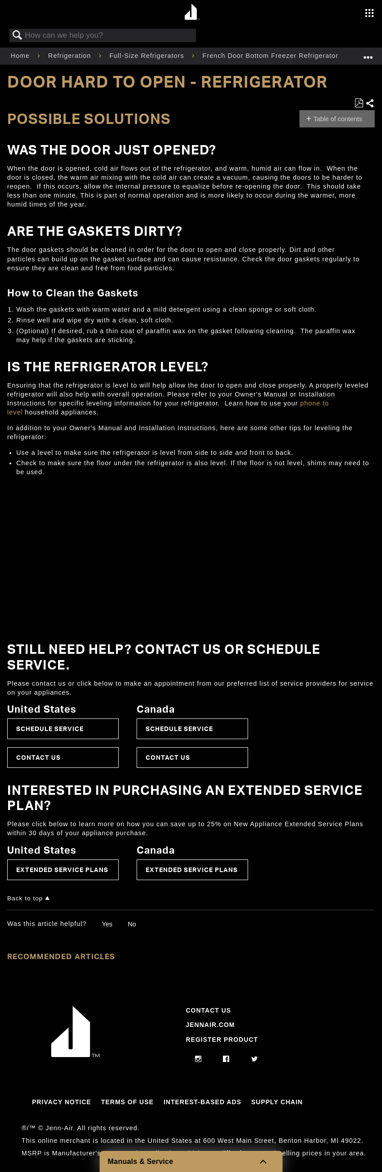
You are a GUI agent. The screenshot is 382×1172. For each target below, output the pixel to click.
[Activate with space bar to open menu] (369, 14)
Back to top (25, 898)
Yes (107, 924)
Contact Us (38, 757)
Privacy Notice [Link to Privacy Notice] (61, 1102)
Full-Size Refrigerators (147, 55)
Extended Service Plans (62, 869)
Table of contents (337, 119)
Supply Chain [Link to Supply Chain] (277, 1102)
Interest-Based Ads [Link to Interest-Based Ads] (202, 1102)
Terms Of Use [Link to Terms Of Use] (127, 1102)
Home (21, 55)
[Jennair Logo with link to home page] (75, 1055)
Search (17, 36)
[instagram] (198, 1059)
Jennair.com (210, 1024)
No (132, 924)
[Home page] (192, 12)
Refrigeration (70, 55)
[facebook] (226, 1059)
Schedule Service (50, 728)
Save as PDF (359, 103)
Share (370, 104)
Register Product (222, 1039)
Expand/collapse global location (368, 53)
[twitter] (254, 1059)
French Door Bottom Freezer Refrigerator (272, 55)
